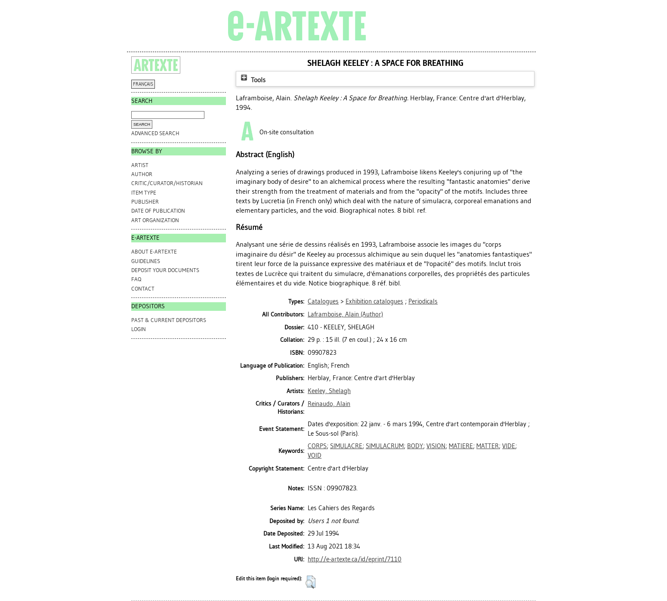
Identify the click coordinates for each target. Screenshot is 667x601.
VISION (435, 446)
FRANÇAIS (143, 84)
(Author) (345, 314)
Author (141, 174)
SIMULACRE (346, 446)
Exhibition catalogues (374, 301)
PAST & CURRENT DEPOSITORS (168, 320)
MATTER (487, 446)
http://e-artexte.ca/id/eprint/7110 (354, 559)
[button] (310, 582)
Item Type (143, 192)
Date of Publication (158, 211)
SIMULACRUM (385, 446)
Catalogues (323, 301)
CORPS (317, 446)
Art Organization (155, 220)
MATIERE (461, 446)
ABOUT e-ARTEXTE (154, 251)
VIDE (508, 446)
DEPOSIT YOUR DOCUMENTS (165, 270)
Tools (252, 80)
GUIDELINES (145, 261)
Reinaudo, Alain (329, 404)
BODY (415, 446)
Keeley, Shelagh (329, 391)
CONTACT (142, 288)
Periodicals (423, 301)
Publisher (145, 201)
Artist (139, 165)
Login (138, 329)
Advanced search (155, 133)
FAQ (136, 279)
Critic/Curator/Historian (167, 183)
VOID (314, 455)
